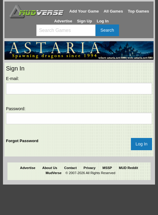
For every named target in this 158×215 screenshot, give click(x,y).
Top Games (138, 11)
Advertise (63, 21)
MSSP (107, 168)
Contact (70, 168)
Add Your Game (84, 11)
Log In (103, 21)
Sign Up (84, 21)
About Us (49, 168)
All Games (113, 11)
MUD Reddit (128, 168)
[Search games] (65, 30)
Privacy (90, 168)
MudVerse (54, 173)
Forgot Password (22, 141)
